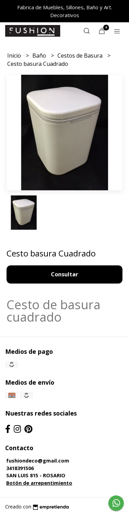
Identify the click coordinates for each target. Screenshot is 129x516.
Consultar (64, 274)
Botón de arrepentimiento (39, 483)
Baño (39, 55)
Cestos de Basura (80, 55)
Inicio (14, 55)
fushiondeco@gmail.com (37, 460)
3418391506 (20, 468)
